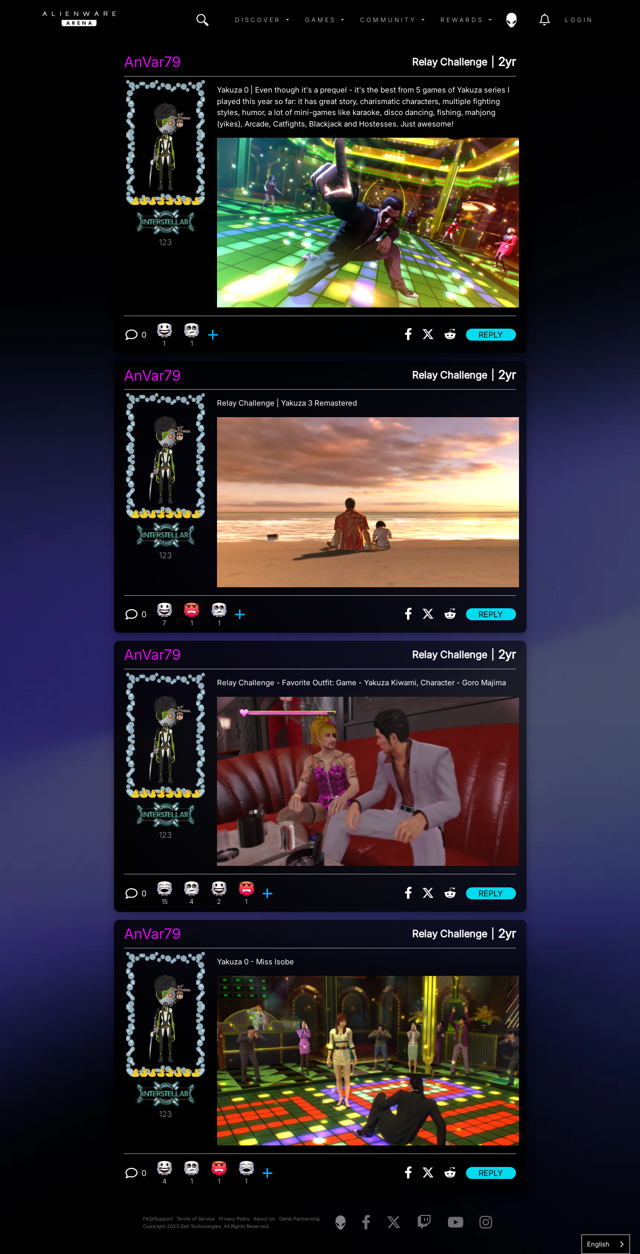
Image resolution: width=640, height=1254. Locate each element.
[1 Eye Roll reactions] (192, 335)
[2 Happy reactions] (219, 893)
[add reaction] (214, 334)
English (598, 1244)
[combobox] (606, 1244)
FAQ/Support (157, 1218)
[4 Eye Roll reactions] (192, 893)
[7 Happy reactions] (164, 614)
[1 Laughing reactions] (246, 1172)
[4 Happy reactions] (164, 1172)
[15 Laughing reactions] (164, 893)
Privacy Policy (234, 1218)
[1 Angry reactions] (192, 614)
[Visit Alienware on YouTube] (456, 1222)
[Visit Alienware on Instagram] (486, 1222)
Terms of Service (195, 1218)
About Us (264, 1218)
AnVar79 (152, 62)
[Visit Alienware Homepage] (341, 1222)
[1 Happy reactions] (164, 335)
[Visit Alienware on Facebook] (366, 1222)
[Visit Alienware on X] (393, 1222)
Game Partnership (299, 1218)
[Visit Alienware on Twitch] (424, 1222)
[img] (202, 20)
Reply (490, 335)
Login (579, 20)
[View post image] (368, 219)
